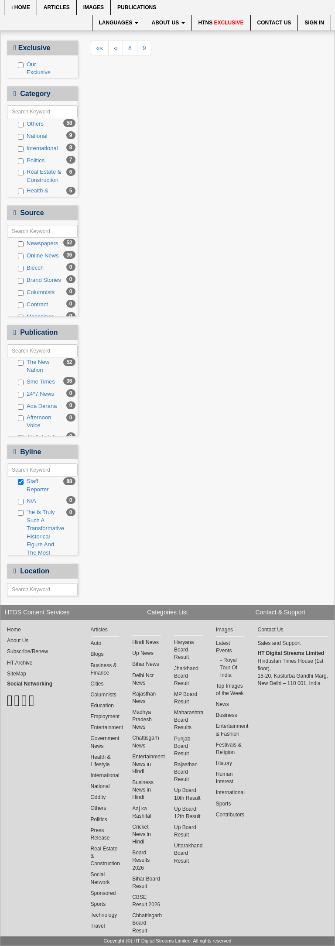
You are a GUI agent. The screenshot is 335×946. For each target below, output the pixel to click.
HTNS (221, 23)
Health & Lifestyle (33, 194)
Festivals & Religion (229, 748)
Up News (143, 653)
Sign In (314, 23)
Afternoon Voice (34, 421)
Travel (98, 926)
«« (99, 48)
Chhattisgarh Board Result (146, 922)
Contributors (230, 815)
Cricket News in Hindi (141, 834)
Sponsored (103, 893)
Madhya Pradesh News (142, 719)
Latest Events (224, 647)
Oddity (98, 797)
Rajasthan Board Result (186, 771)
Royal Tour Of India (228, 667)
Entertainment (105, 727)
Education (102, 706)
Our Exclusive (34, 68)
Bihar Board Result (146, 882)
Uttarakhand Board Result (188, 853)
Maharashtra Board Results (188, 720)
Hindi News (145, 642)
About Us (168, 23)
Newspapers (38, 243)
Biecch (31, 267)
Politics (31, 160)
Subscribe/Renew (27, 651)
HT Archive (19, 663)
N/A (27, 500)
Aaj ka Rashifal (141, 812)
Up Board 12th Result (187, 812)
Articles (57, 7)
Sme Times (36, 381)
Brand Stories (39, 280)
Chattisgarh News (145, 741)
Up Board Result (185, 831)
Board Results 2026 (141, 860)
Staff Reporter (33, 485)
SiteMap (16, 674)
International (38, 148)
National (33, 136)
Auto (96, 643)
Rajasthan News (144, 697)
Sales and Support (279, 643)
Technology (104, 915)
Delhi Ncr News (143, 679)
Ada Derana (37, 406)
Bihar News (145, 664)
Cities (97, 684)
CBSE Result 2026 (146, 901)
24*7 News (36, 394)
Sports (98, 904)
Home (20, 7)
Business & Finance (104, 669)
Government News (105, 742)
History (224, 763)
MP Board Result (185, 698)
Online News (38, 255)
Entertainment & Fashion (230, 730)
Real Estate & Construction (40, 175)
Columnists (36, 292)
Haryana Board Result (184, 649)
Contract (33, 304)
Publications (136, 7)
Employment (105, 716)
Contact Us (274, 23)
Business (226, 715)
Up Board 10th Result (187, 794)
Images (93, 7)
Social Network (100, 878)
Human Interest (224, 778)
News (222, 704)
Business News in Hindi (143, 789)
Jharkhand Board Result (186, 675)
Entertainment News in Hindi (146, 764)
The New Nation (33, 366)
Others (31, 123)
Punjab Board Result (182, 746)
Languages (118, 23)
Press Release (100, 834)
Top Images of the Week (230, 689)
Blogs (97, 654)
